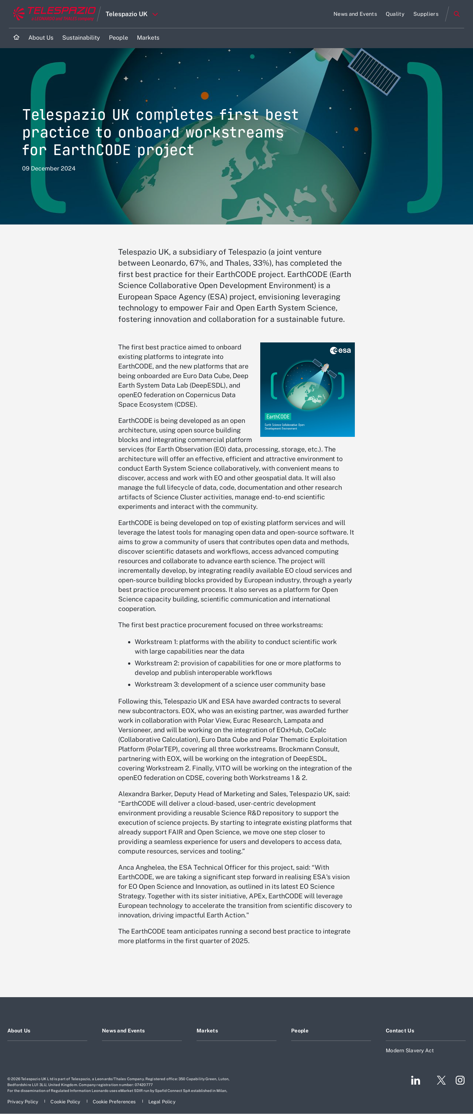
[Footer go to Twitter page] (438, 1080)
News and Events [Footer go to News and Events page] (123, 1031)
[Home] (16, 38)
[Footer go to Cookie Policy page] (65, 1101)
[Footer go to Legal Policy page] (162, 1101)
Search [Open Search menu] (457, 14)
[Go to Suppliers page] (425, 14)
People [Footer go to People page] (300, 1031)
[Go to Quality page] (395, 14)
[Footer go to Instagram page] (460, 1080)
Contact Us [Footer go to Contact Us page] (400, 1031)
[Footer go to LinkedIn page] (415, 1080)
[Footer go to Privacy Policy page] (23, 1101)
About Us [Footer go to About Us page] (18, 1031)
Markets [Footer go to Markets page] (207, 1031)
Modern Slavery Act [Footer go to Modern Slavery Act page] (410, 1050)
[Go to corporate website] (52, 14)
